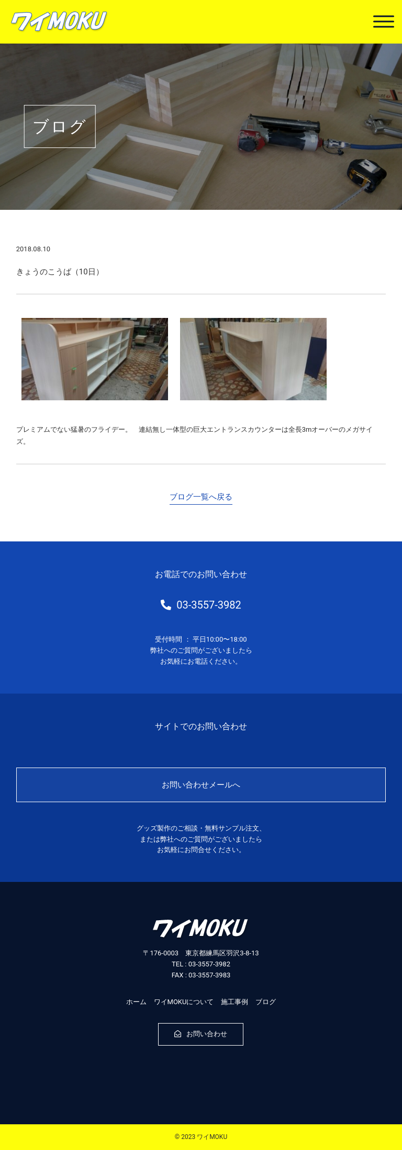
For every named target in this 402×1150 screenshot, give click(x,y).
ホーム (136, 1002)
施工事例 (234, 1002)
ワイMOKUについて (184, 1002)
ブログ (265, 1002)
